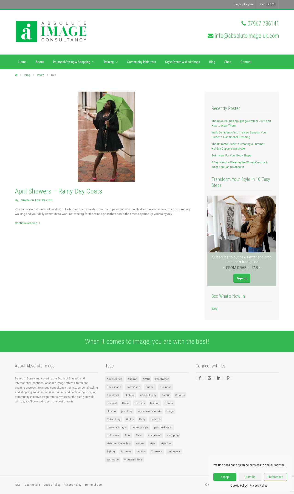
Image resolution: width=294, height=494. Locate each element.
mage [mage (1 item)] (170, 411)
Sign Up (241, 278)
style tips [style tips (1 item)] (166, 443)
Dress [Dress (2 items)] (125, 403)
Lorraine (24, 200)
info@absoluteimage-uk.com (247, 35)
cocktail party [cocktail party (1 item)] (148, 395)
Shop (227, 62)
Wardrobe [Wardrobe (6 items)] (113, 459)
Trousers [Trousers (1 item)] (156, 451)
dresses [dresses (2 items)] (140, 403)
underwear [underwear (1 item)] (174, 451)
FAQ (17, 484)
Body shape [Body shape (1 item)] (114, 387)
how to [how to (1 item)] (169, 403)
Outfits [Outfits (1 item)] (130, 419)
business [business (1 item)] (165, 387)
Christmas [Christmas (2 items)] (113, 395)
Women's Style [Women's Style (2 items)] (133, 459)
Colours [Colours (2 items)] (180, 395)
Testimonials (31, 484)
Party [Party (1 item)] (142, 419)
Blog (212, 62)
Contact (246, 62)
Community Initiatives (141, 62)
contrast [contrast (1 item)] (112, 403)
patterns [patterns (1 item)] (156, 419)
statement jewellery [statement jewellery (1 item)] (118, 443)
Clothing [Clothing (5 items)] (129, 395)
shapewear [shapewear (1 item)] (154, 435)
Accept (224, 477)
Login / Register (244, 4)
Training (109, 62)
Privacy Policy (258, 485)
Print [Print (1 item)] (127, 435)
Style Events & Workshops (182, 62)
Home (22, 62)
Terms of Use (93, 484)
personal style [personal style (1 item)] (140, 427)
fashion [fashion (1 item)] (154, 403)
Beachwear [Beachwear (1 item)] (162, 379)
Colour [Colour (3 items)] (166, 395)
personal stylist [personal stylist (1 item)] (163, 427)
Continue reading (26, 223)
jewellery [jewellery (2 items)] (126, 411)
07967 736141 (263, 23)
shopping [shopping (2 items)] (173, 435)
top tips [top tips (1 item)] (141, 451)
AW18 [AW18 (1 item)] (146, 379)
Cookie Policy (239, 485)
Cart (268, 4)
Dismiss (250, 477)
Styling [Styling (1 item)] (111, 451)
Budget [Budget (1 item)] (150, 387)
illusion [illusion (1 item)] (111, 411)
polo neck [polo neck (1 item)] (113, 435)
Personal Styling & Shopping (71, 62)
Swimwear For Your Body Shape (231, 155)
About (40, 62)
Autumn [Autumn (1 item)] (132, 379)
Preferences (275, 477)
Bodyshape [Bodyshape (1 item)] (133, 387)
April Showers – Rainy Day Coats (58, 191)
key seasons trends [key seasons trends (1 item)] (149, 411)
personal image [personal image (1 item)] (116, 427)
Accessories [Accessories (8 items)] (114, 379)
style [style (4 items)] (152, 443)
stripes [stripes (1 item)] (140, 443)
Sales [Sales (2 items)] (139, 435)
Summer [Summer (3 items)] (125, 451)
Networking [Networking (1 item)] (114, 419)
